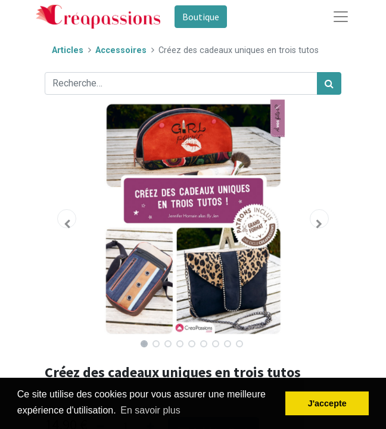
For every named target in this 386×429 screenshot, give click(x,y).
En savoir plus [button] (150, 410)
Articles (67, 50)
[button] (67, 218)
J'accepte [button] (327, 403)
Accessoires (121, 50)
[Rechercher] (329, 83)
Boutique (200, 17)
